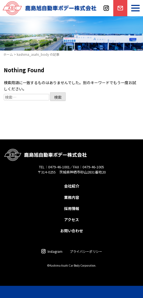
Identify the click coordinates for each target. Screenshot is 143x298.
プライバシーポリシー (86, 251)
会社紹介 (71, 186)
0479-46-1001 (59, 166)
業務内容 (71, 197)
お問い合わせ (119, 15)
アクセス (71, 219)
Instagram (55, 251)
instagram (106, 15)
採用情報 (71, 208)
